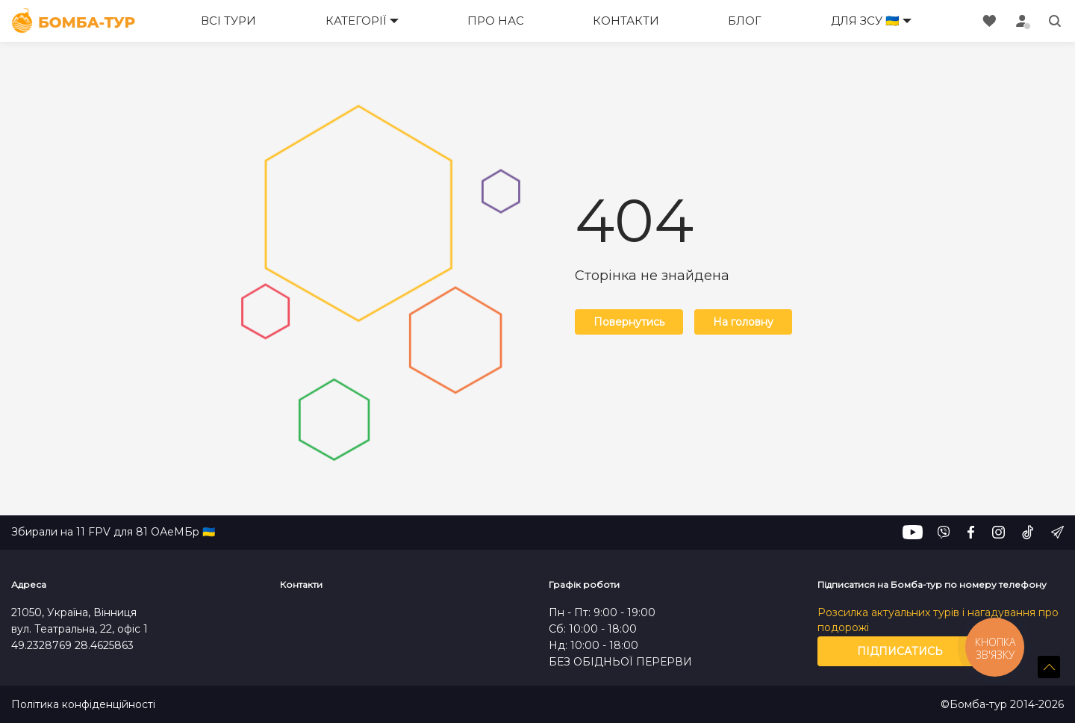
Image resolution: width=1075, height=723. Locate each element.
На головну (743, 322)
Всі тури (228, 20)
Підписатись (900, 651)
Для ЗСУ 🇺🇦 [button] (865, 20)
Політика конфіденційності (83, 704)
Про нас (495, 20)
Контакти (626, 20)
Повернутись (628, 322)
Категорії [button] (356, 20)
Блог (744, 20)
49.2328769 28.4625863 (72, 645)
